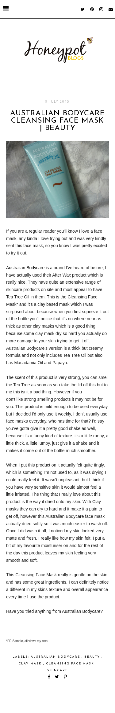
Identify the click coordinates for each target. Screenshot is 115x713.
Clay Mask (30, 663)
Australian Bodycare (25, 267)
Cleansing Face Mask (71, 663)
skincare (57, 670)
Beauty (93, 657)
